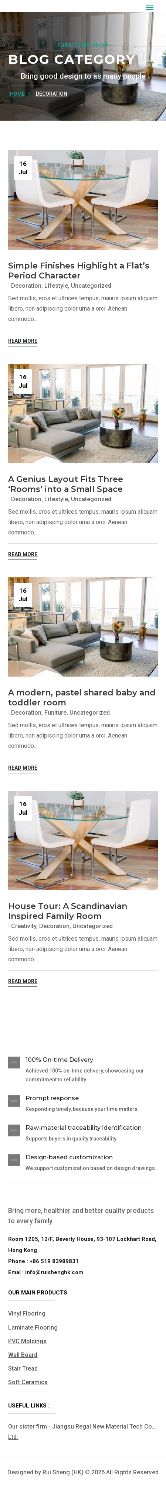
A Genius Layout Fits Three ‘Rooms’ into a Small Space (65, 484)
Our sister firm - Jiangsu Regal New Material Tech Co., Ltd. (81, 1431)
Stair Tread (23, 1368)
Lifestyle (56, 285)
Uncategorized (91, 285)
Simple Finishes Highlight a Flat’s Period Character (78, 271)
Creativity (23, 926)
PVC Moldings (27, 1341)
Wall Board (22, 1354)
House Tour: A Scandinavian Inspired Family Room (67, 911)
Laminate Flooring (33, 1327)
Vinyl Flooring (26, 1313)
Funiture (55, 712)
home (17, 94)
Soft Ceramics (28, 1382)
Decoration (51, 94)
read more (22, 341)
